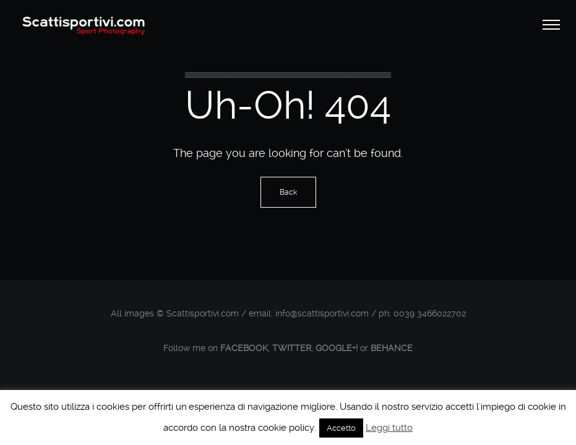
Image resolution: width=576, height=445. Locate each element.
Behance (392, 348)
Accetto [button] (341, 428)
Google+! (337, 348)
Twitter (291, 348)
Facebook (244, 348)
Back (288, 192)
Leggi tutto (389, 427)
